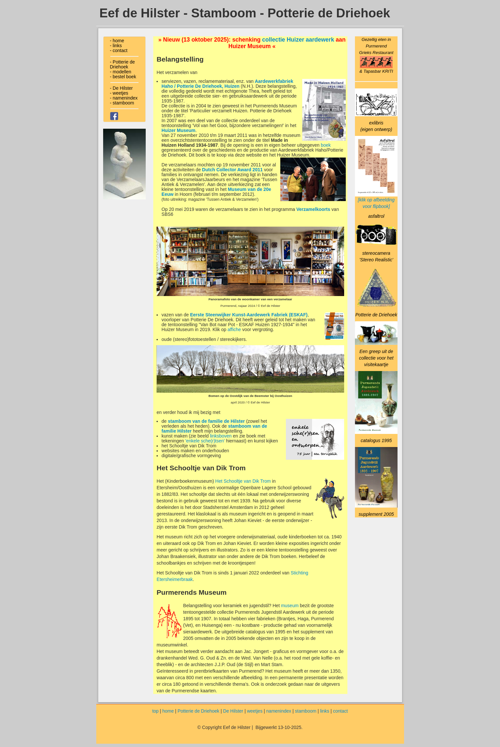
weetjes (254, 711)
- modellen (120, 71)
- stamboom (122, 102)
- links (116, 45)
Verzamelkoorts (313, 209)
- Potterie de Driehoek (122, 64)
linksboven (220, 436)
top (155, 711)
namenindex (278, 711)
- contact (119, 50)
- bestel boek (123, 76)
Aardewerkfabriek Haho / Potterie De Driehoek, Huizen (227, 84)
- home (117, 40)
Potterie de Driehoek (198, 711)
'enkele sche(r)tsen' (205, 440)
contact (340, 711)
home (168, 711)
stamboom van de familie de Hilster (206, 421)
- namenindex (124, 98)
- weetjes (119, 93)
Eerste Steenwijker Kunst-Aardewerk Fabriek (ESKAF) (249, 314)
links (324, 711)
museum (290, 605)
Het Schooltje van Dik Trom (243, 481)
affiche (234, 329)
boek (326, 145)
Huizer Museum (178, 130)
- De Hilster (121, 88)
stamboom (305, 711)
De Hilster (233, 711)
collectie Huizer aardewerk (298, 39)
